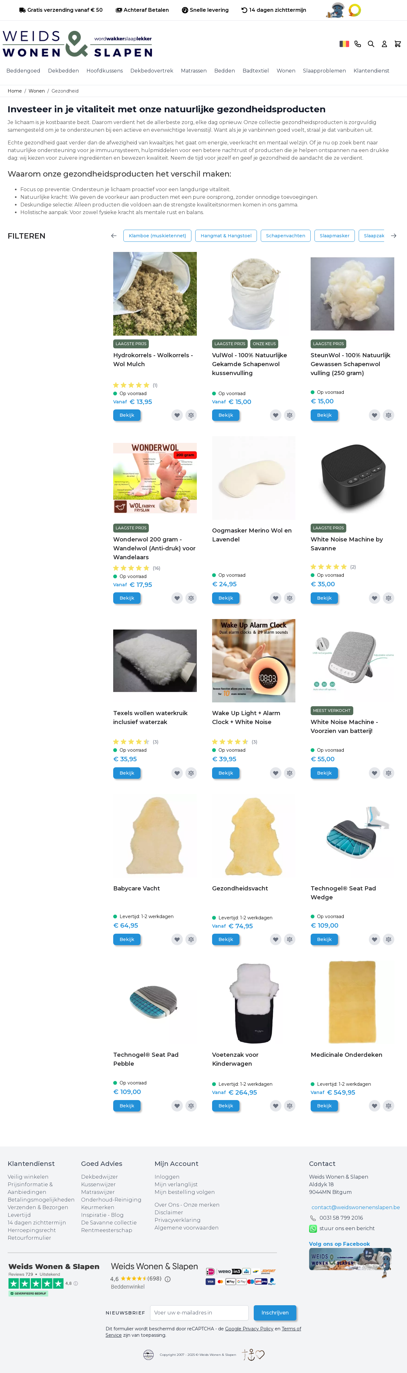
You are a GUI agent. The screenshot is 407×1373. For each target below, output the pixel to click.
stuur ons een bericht (342, 1229)
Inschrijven (275, 1313)
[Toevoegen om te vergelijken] (191, 415)
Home (15, 91)
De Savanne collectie (109, 1223)
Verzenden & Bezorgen (38, 1207)
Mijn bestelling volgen (185, 1192)
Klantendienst (372, 71)
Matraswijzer (98, 1192)
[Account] (384, 44)
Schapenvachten (285, 236)
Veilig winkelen (28, 1177)
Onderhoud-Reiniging (111, 1200)
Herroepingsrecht (32, 1230)
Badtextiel (256, 71)
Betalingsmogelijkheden (41, 1200)
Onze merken (201, 1205)
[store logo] (169, 44)
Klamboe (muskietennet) (157, 236)
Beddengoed (23, 71)
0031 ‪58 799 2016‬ (341, 1218)
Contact (322, 1163)
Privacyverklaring (178, 1220)
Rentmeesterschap (106, 1230)
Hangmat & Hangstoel (226, 236)
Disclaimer (169, 1212)
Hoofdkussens (104, 71)
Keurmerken (97, 1207)
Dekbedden (63, 71)
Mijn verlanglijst (176, 1184)
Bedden (224, 71)
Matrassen (194, 71)
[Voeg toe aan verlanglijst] (177, 415)
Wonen (286, 71)
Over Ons (167, 1205)
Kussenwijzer (98, 1184)
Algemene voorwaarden (187, 1228)
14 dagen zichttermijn (37, 1223)
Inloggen (167, 1177)
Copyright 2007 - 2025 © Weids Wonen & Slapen (198, 1355)
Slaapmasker (334, 236)
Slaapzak (374, 236)
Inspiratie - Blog (102, 1215)
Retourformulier (29, 1238)
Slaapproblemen (324, 71)
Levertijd (19, 1215)
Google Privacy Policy (249, 1329)
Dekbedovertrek (151, 71)
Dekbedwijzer (99, 1177)
